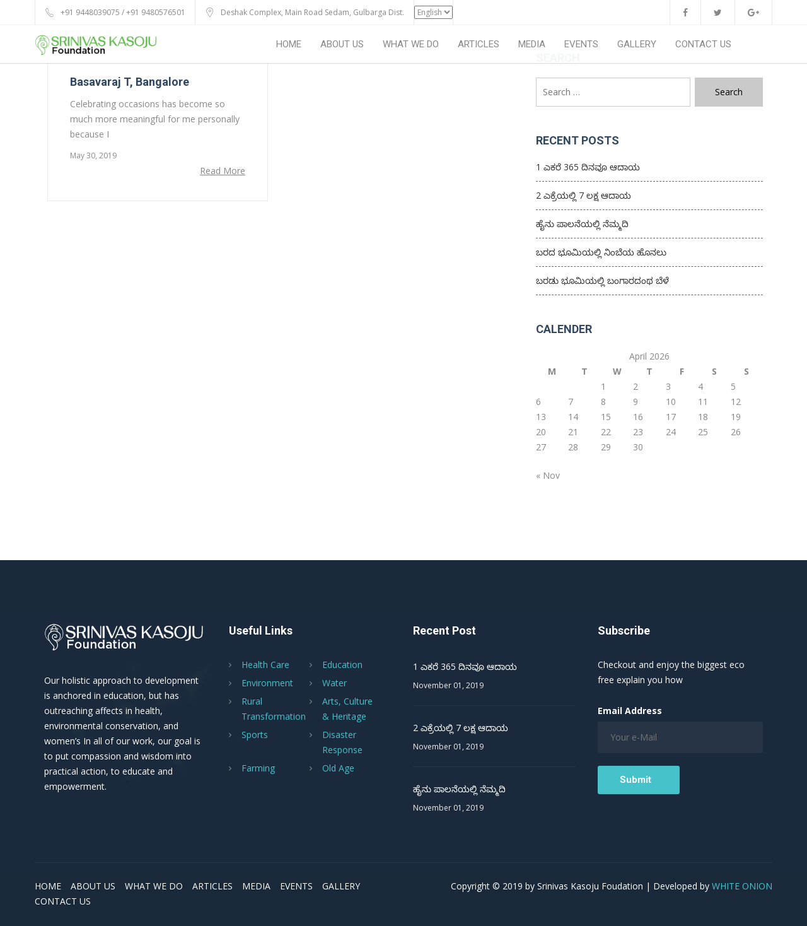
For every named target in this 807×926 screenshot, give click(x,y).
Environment (267, 683)
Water (334, 683)
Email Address (630, 711)
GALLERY (636, 44)
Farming (258, 768)
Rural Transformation (273, 708)
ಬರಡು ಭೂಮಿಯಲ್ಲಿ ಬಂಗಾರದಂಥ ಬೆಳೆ (602, 280)
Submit (635, 779)
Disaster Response (342, 742)
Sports (254, 735)
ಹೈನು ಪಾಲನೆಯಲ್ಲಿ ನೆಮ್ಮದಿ (582, 224)
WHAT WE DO (411, 44)
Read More (222, 171)
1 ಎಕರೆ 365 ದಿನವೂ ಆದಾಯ (588, 167)
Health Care (265, 665)
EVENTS (581, 44)
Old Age (338, 768)
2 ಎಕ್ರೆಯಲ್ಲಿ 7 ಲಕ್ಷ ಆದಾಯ (583, 195)
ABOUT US (342, 44)
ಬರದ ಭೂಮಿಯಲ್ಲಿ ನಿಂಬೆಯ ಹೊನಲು (601, 252)
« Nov (548, 475)
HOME (288, 44)
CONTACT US (703, 44)
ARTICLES (478, 44)
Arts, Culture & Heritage (347, 708)
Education (342, 665)
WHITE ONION (742, 886)
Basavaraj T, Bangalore (129, 81)
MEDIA (531, 44)
